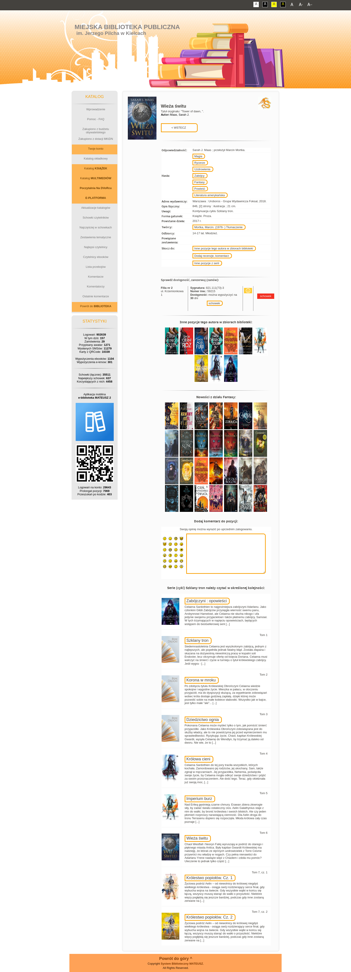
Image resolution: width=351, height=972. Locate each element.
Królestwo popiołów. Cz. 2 (209, 917)
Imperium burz (199, 798)
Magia (198, 156)
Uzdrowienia (202, 169)
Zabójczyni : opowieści (206, 601)
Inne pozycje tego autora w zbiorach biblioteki (223, 248)
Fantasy (199, 182)
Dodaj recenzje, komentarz (211, 255)
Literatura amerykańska (209, 195)
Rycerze (199, 162)
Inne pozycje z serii (206, 263)
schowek (214, 303)
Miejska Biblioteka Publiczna (127, 26)
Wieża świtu (197, 838)
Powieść (199, 188)
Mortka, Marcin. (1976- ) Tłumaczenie (218, 227)
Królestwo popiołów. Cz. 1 (209, 878)
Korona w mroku (201, 680)
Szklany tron (197, 640)
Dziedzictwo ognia (202, 719)
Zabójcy (199, 175)
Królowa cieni (198, 759)
